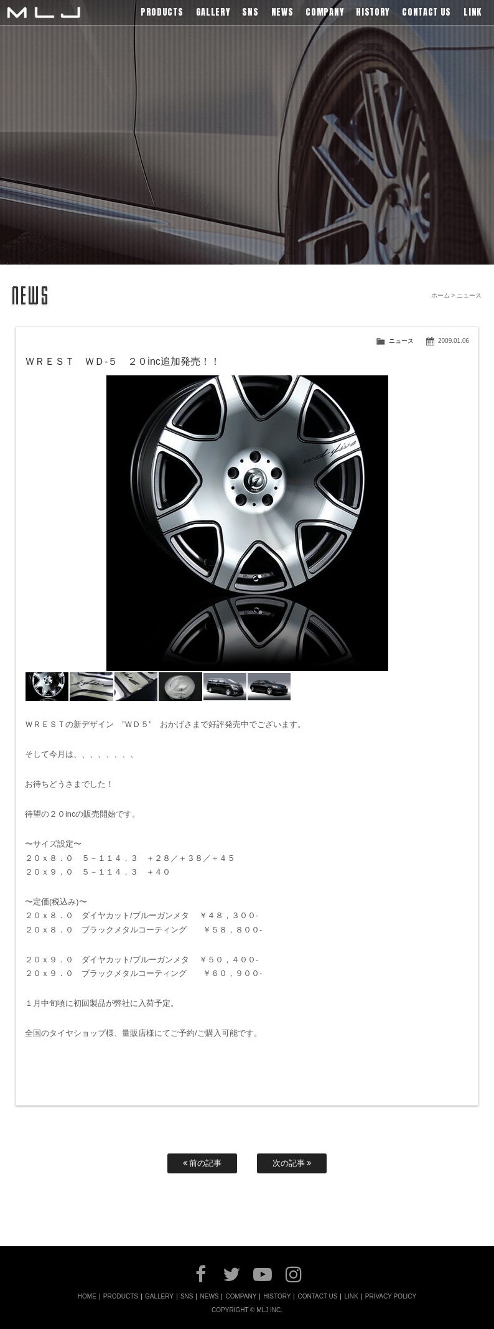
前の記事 (202, 1163)
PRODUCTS (120, 1297)
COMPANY (240, 1297)
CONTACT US (317, 1297)
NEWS (209, 1297)
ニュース (401, 340)
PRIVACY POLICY (390, 1297)
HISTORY (277, 1297)
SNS (186, 1297)
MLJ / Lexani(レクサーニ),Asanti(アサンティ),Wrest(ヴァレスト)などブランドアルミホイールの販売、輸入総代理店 (43, 12)
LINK (351, 1297)
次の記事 (292, 1163)
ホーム (440, 295)
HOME (87, 1297)
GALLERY (159, 1297)
